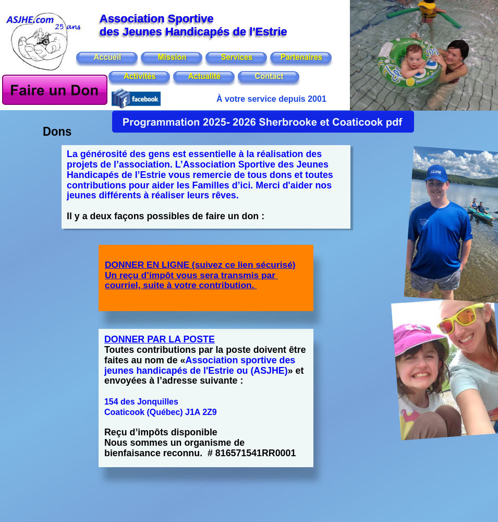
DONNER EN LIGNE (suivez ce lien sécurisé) (200, 264)
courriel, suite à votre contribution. (181, 285)
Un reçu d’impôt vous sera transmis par (191, 275)
